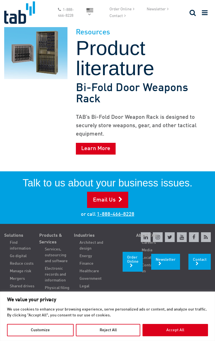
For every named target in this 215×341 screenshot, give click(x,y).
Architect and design (91, 245)
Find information (20, 245)
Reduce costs (22, 264)
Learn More (95, 148)
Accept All (175, 330)
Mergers (17, 279)
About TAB (146, 235)
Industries (84, 235)
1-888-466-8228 (66, 13)
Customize (40, 330)
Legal (84, 286)
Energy (86, 256)
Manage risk (20, 271)
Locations (150, 258)
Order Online (120, 9)
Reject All (108, 330)
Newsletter (156, 9)
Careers (149, 243)
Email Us (104, 200)
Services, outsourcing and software (56, 255)
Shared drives (22, 286)
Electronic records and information (55, 274)
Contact (116, 16)
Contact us (148, 268)
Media (147, 250)
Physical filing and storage (57, 291)
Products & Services (50, 239)
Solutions (13, 235)
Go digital (18, 256)
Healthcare (89, 271)
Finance (87, 264)
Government (91, 279)
